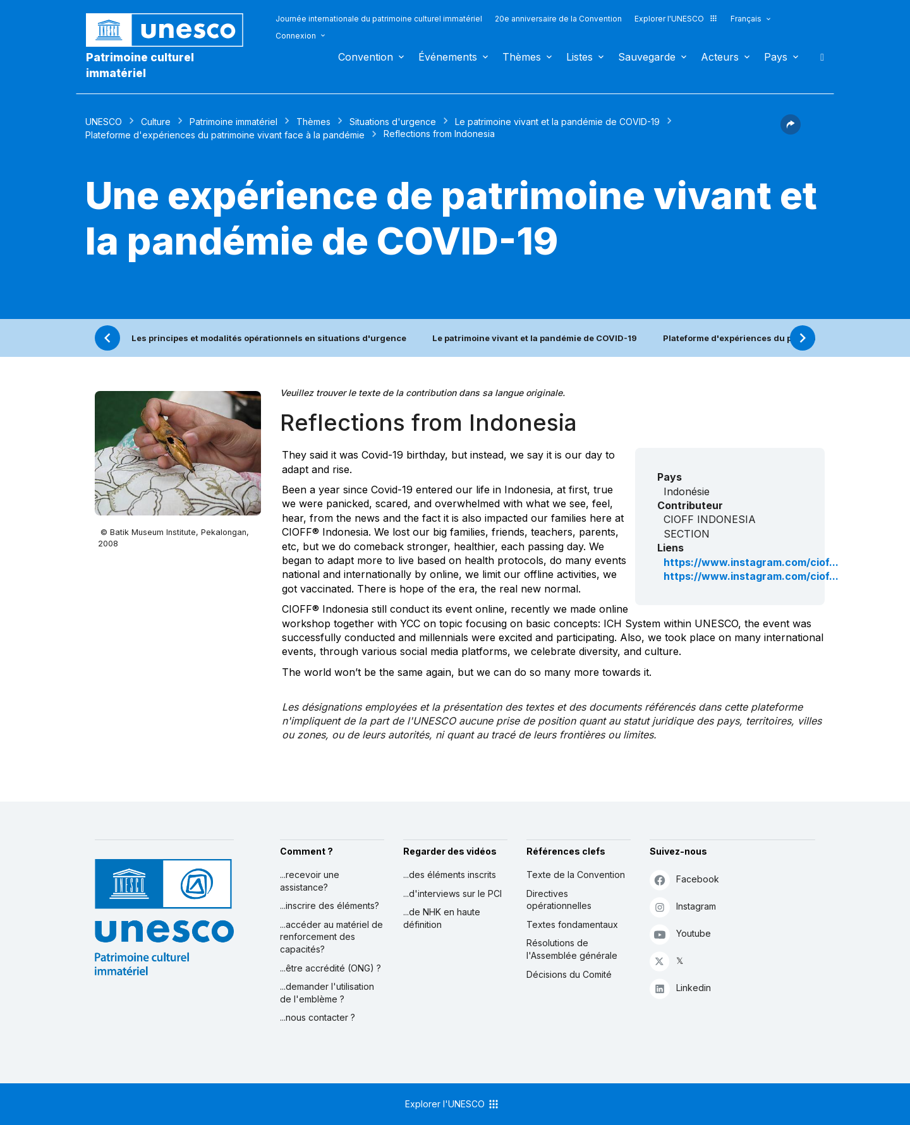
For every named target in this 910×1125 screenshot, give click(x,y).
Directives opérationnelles (559, 899)
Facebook (684, 879)
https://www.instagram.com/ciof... (751, 562)
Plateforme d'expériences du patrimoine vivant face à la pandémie (225, 134)
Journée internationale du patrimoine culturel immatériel (379, 18)
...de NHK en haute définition (441, 918)
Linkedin (680, 988)
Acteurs (720, 57)
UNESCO (103, 121)
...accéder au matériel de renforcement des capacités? (331, 936)
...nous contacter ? (317, 1017)
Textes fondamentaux (572, 924)
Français (746, 18)
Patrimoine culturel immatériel (140, 65)
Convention (365, 57)
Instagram (683, 907)
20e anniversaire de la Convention (558, 18)
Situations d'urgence (392, 121)
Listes (579, 57)
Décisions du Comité (569, 974)
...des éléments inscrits (449, 874)
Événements (447, 57)
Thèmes (521, 57)
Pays (775, 57)
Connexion (296, 35)
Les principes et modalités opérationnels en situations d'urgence (268, 338)
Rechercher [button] (818, 57)
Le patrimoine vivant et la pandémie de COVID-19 (557, 121)
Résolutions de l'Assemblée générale (571, 949)
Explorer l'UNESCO (676, 18)
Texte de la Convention (575, 874)
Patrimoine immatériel (233, 121)
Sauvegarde (647, 57)
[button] (790, 130)
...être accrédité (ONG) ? (330, 968)
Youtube (680, 934)
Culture (156, 121)
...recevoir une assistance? (309, 881)
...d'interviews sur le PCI (452, 893)
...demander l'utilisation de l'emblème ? (327, 992)
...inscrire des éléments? (329, 905)
